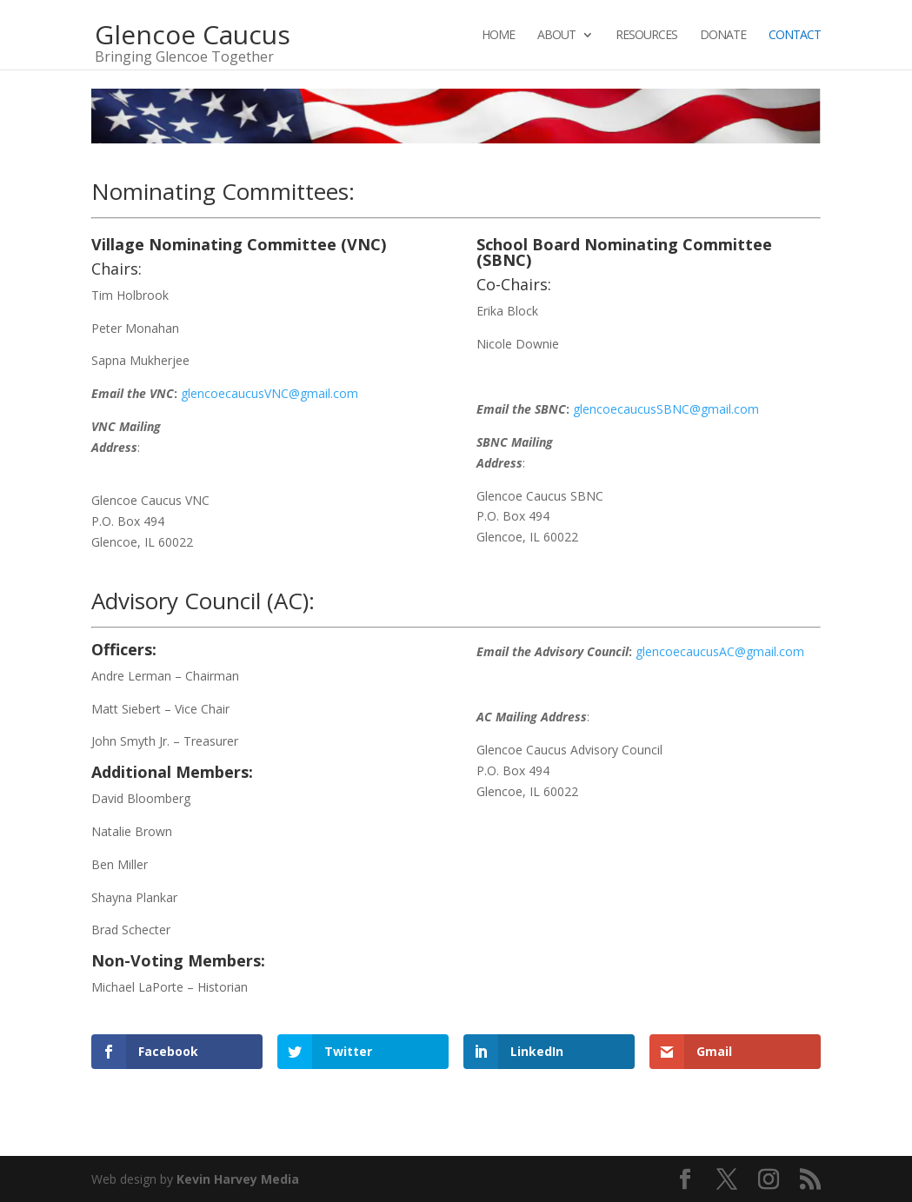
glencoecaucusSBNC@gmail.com (666, 409)
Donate (723, 36)
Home (498, 36)
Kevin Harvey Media (237, 1179)
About (556, 36)
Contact (795, 36)
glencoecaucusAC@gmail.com (720, 651)
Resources (646, 36)
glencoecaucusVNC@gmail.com (269, 393)
